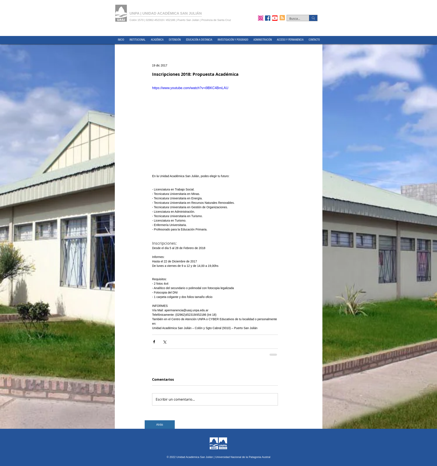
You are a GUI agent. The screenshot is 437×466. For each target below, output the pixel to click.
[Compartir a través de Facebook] (154, 342)
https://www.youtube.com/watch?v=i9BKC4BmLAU (190, 88)
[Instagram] (260, 18)
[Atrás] (160, 424)
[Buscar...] (294, 18)
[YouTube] (274, 18)
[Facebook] (267, 18)
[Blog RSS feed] (282, 18)
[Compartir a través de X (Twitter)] (164, 342)
